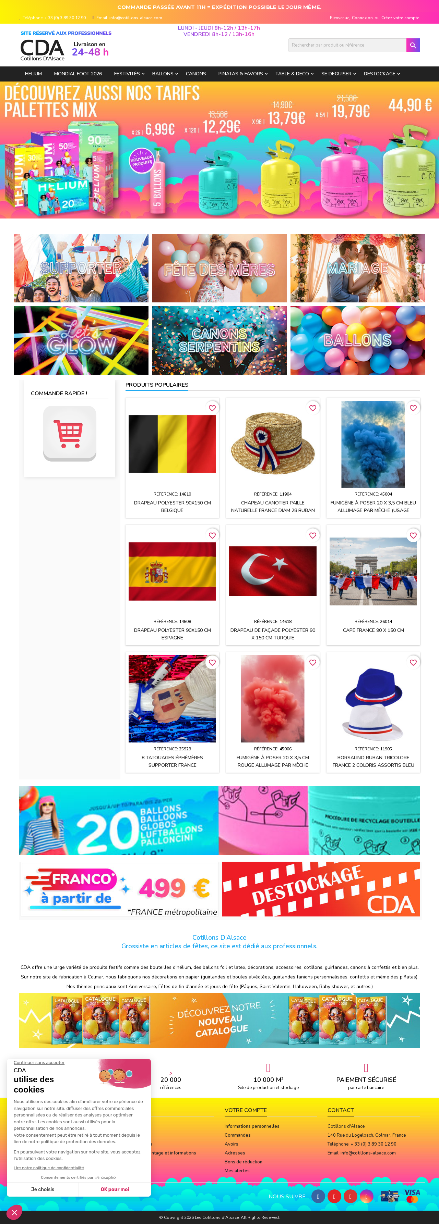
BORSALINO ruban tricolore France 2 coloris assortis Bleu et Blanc (373, 765)
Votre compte (246, 1110)
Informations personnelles (252, 1126)
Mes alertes (237, 1171)
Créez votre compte (400, 18)
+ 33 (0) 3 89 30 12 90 (65, 18)
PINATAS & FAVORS (240, 74)
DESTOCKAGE (379, 74)
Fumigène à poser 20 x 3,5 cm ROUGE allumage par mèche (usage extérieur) (273, 765)
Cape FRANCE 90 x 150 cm (373, 630)
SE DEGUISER (336, 74)
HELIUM (33, 74)
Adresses (235, 1153)
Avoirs (231, 1144)
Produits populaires (157, 385)
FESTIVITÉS (127, 74)
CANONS (196, 74)
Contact (341, 1110)
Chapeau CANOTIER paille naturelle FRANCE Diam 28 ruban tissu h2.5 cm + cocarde (273, 510)
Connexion (362, 18)
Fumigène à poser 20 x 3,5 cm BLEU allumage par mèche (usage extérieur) (373, 510)
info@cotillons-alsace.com (135, 18)
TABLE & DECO (292, 74)
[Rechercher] (354, 45)
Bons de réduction (243, 1162)
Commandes (238, 1135)
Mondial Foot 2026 (78, 74)
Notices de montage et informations (159, 1153)
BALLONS (163, 74)
